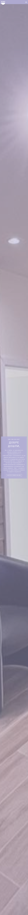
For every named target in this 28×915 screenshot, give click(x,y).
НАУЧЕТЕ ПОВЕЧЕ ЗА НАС (14, 475)
